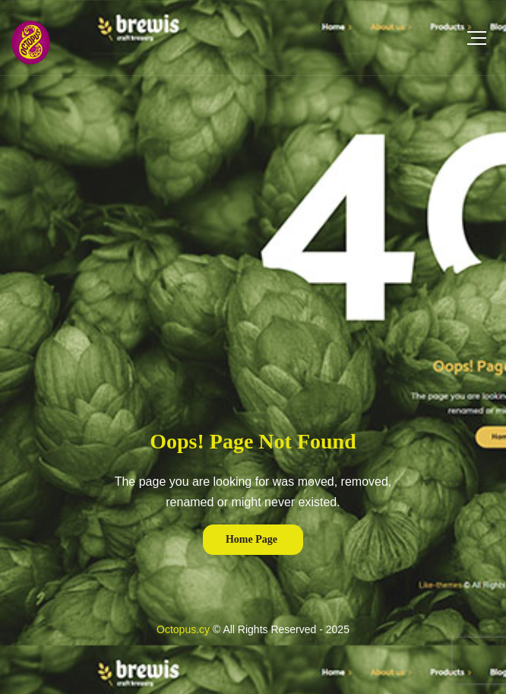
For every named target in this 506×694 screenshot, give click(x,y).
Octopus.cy (183, 629)
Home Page (251, 539)
